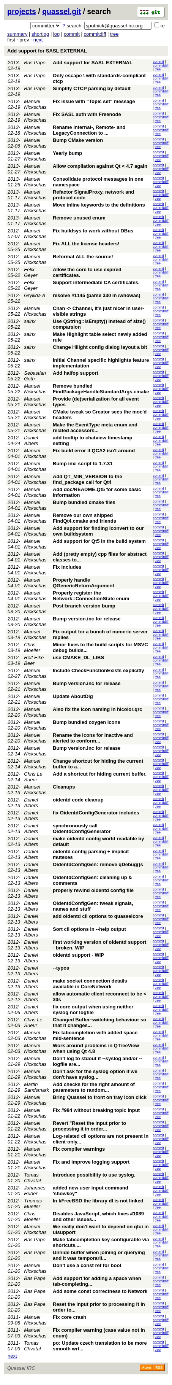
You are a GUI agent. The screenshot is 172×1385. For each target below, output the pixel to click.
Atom (146, 1367)
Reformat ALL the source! (83, 256)
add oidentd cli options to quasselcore (98, 916)
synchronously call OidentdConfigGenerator (81, 828)
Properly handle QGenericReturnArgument (83, 582)
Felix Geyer (30, 272)
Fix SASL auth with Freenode (87, 114)
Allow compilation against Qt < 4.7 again (100, 166)
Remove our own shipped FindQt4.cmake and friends (84, 518)
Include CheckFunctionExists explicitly (98, 670)
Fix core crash (69, 1317)
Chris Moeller (32, 647)
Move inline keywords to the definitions (99, 205)
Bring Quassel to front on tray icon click (100, 1097)
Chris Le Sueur (33, 776)
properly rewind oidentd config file (93, 890)
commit (72, 34)
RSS (159, 1367)
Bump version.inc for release (86, 619)
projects (21, 11)
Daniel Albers (31, 440)
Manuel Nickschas (35, 104)
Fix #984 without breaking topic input (96, 1110)
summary (17, 34)
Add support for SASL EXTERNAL (47, 51)
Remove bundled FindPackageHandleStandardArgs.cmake (101, 388)
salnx (29, 321)
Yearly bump (67, 153)
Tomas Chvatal (32, 1177)
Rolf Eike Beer (34, 660)
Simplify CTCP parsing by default (92, 88)
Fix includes (67, 567)
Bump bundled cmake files (84, 502)
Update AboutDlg (73, 696)
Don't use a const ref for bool (87, 1265)
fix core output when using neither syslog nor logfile (93, 1009)
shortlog (40, 34)
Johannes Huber (34, 1190)
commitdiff (95, 34)
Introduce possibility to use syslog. (94, 1175)
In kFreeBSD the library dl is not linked (98, 1201)
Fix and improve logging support (91, 1162)
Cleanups (64, 787)
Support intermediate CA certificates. (96, 282)
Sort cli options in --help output (89, 929)
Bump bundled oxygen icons (86, 722)
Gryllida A (34, 295)
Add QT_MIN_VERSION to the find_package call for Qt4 (87, 479)
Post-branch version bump (84, 606)
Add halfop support (75, 373)
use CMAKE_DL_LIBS (78, 657)
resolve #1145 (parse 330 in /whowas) (96, 295)
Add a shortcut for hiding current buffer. (100, 774)
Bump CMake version (78, 140)
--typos (61, 968)
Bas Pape (34, 62)
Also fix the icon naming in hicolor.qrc (97, 709)
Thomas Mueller (33, 1203)
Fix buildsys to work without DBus (93, 231)
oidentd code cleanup (78, 800)
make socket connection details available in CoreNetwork (90, 983)
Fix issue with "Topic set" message (94, 101)
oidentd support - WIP (78, 955)
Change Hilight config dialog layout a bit (100, 347)
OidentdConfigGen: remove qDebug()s (98, 864)
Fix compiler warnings (79, 1149)
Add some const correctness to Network (100, 1291)
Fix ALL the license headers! (86, 243)
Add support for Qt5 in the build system (99, 541)
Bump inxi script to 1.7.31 (83, 463)
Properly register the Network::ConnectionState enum (91, 595)
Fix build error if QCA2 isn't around (94, 450)
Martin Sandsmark (36, 1087)
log (56, 34)
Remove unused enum (79, 218)
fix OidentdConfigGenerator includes (96, 813)
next (38, 40)
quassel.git (61, 11)
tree (114, 34)
